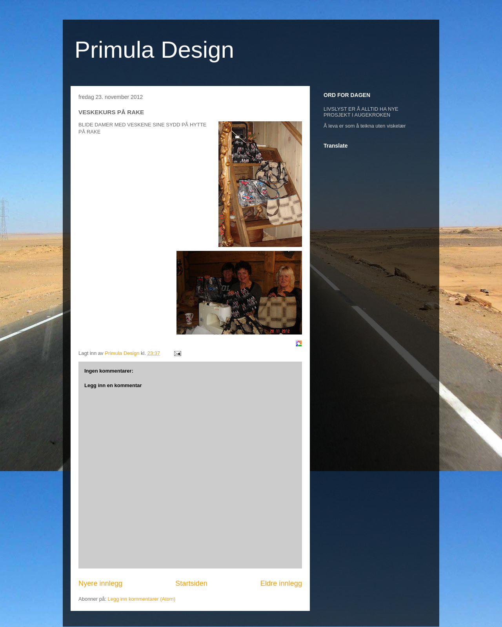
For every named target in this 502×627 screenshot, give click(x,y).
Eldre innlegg (281, 583)
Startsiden (191, 583)
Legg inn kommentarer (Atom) (141, 599)
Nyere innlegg (100, 583)
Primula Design (154, 50)
